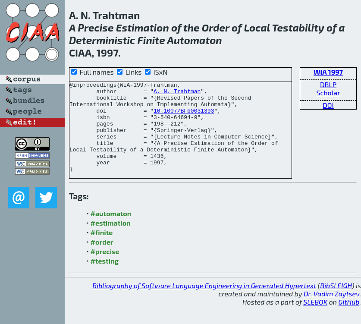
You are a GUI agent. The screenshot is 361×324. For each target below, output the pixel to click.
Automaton (194, 40)
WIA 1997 (328, 72)
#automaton (111, 231)
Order (215, 27)
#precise (105, 269)
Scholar (328, 92)
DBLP (328, 84)
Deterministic (102, 40)
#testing (105, 279)
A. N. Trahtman (177, 94)
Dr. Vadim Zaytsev (331, 312)
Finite (151, 40)
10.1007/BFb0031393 (184, 117)
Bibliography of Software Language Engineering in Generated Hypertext (204, 303)
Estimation (142, 27)
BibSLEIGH (336, 303)
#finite (102, 250)
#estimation (111, 241)
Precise (95, 27)
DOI (328, 105)
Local (257, 27)
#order (102, 260)
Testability (298, 27)
